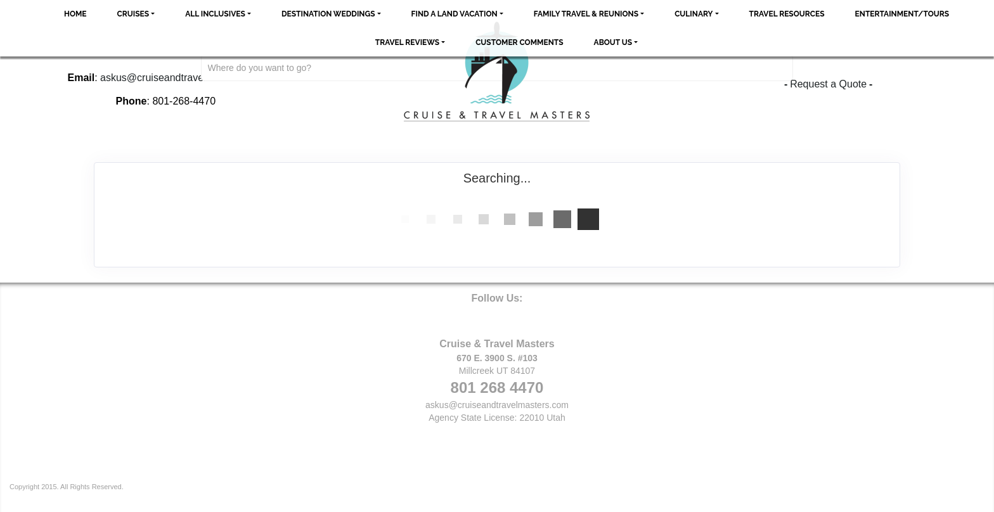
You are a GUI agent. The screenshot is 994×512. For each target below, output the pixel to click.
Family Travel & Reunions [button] (586, 14)
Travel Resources (787, 14)
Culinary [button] (693, 14)
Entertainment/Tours (902, 14)
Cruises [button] (133, 14)
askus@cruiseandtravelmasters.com (497, 405)
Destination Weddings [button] (328, 14)
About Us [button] (613, 42)
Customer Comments (519, 42)
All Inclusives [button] (215, 14)
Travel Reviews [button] (407, 42)
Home (75, 14)
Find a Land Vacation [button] (454, 14)
